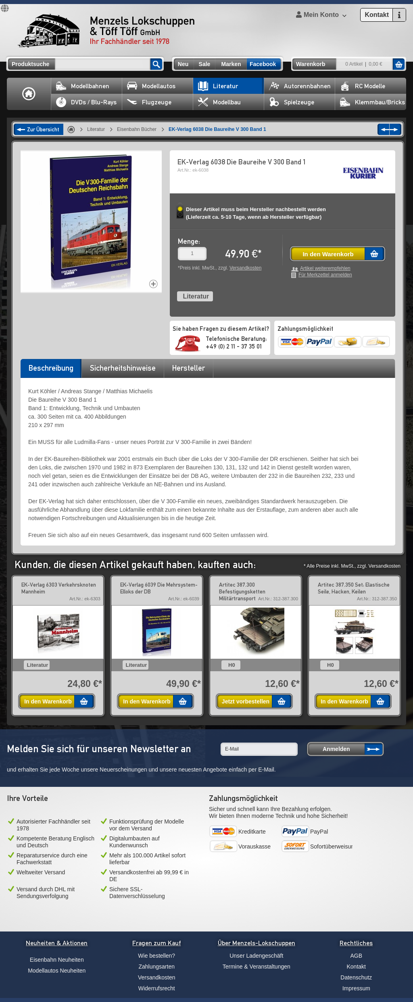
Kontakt (356, 966)
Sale (205, 64)
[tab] (51, 370)
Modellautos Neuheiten (57, 970)
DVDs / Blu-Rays (86, 102)
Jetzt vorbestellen (245, 701)
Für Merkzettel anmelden (325, 275)
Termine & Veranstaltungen (256, 966)
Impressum (356, 988)
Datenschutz (356, 977)
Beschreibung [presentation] (51, 367)
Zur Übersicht (43, 129)
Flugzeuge (149, 102)
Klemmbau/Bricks (372, 102)
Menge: (189, 241)
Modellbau (219, 102)
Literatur (218, 86)
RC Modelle (362, 86)
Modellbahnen (82, 86)
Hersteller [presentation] (188, 367)
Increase (153, 284)
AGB (356, 955)
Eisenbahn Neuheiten (57, 959)
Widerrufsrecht (156, 988)
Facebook (263, 64)
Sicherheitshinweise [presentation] (123, 367)
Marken (231, 64)
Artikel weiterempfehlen (325, 268)
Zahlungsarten (156, 966)
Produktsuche (30, 64)
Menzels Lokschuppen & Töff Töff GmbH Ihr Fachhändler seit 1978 (106, 31)
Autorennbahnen (300, 86)
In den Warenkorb (327, 254)
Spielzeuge (291, 102)
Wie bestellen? (156, 955)
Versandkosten (245, 268)
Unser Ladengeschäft (256, 955)
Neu (183, 64)
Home (29, 94)
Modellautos (151, 86)
